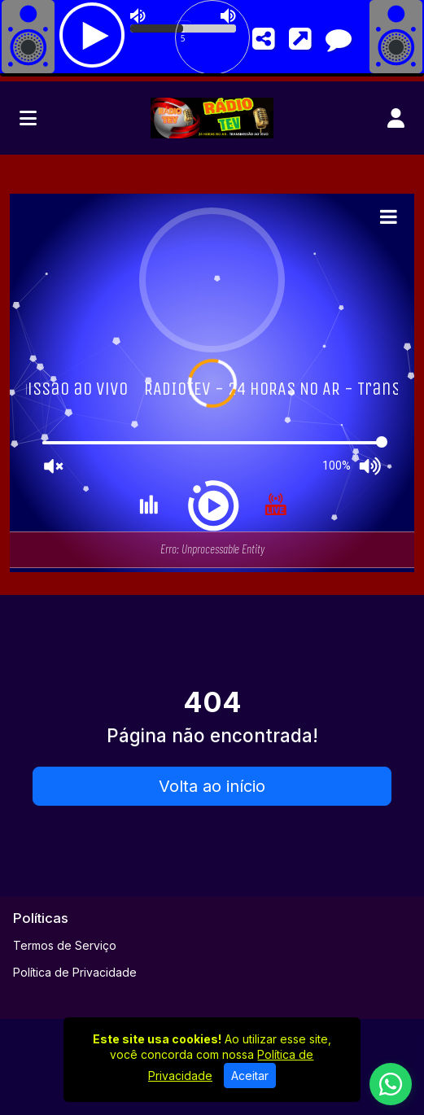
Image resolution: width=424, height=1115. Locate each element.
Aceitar (250, 1075)
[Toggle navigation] (28, 118)
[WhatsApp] (390, 1084)
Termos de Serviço (64, 945)
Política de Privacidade (75, 972)
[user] (396, 118)
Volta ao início (212, 786)
